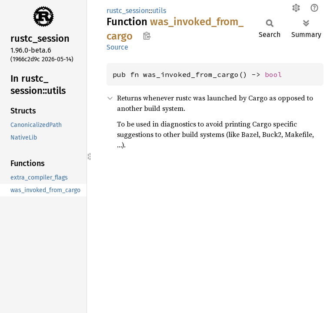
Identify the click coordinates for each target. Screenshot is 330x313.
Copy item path (147, 35)
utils (159, 11)
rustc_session (128, 11)
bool (273, 74)
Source (117, 47)
